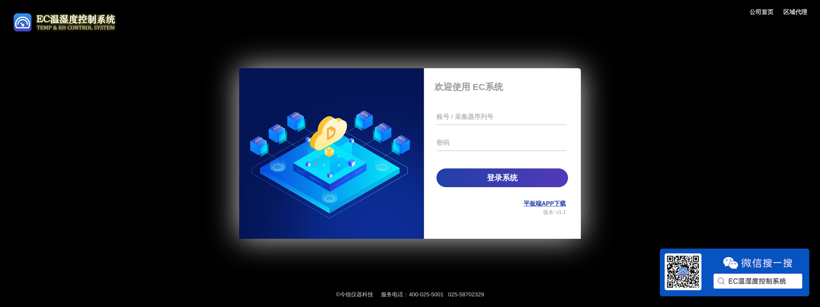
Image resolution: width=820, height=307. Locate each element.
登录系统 (502, 178)
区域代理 (795, 12)
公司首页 (761, 12)
